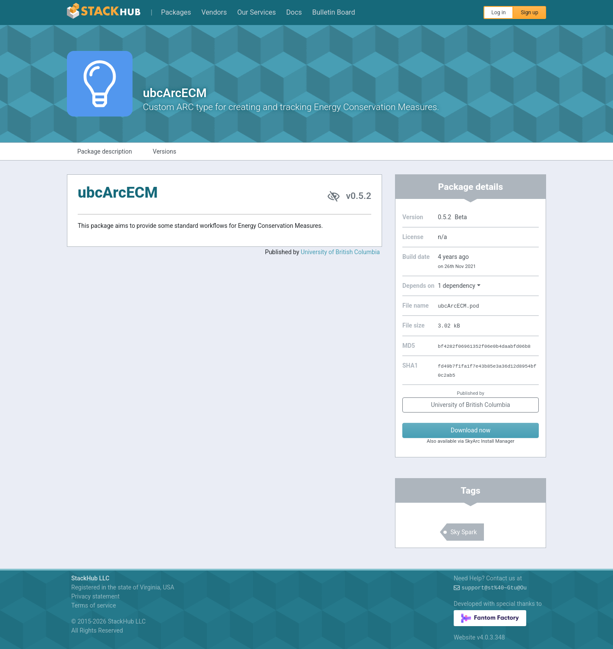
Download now (470, 430)
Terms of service (93, 605)
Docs (294, 12)
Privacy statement (95, 596)
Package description (104, 151)
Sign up (529, 12)
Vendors (214, 12)
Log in (498, 12)
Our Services (256, 12)
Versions (164, 151)
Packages (176, 12)
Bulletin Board (333, 12)
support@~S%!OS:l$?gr (494, 588)
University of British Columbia (340, 252)
